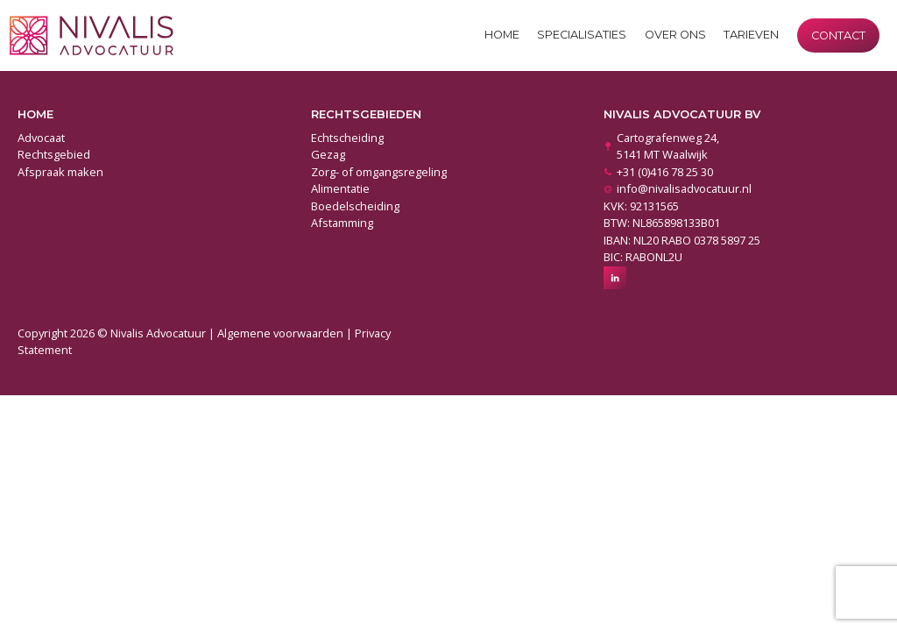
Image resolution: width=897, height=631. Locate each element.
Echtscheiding (347, 137)
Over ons (675, 34)
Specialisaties (581, 34)
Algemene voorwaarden (280, 333)
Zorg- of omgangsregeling (379, 172)
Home (501, 34)
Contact (838, 35)
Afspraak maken (60, 172)
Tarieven (751, 34)
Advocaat (41, 137)
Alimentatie (340, 188)
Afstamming (342, 222)
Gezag (328, 154)
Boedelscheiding (355, 206)
